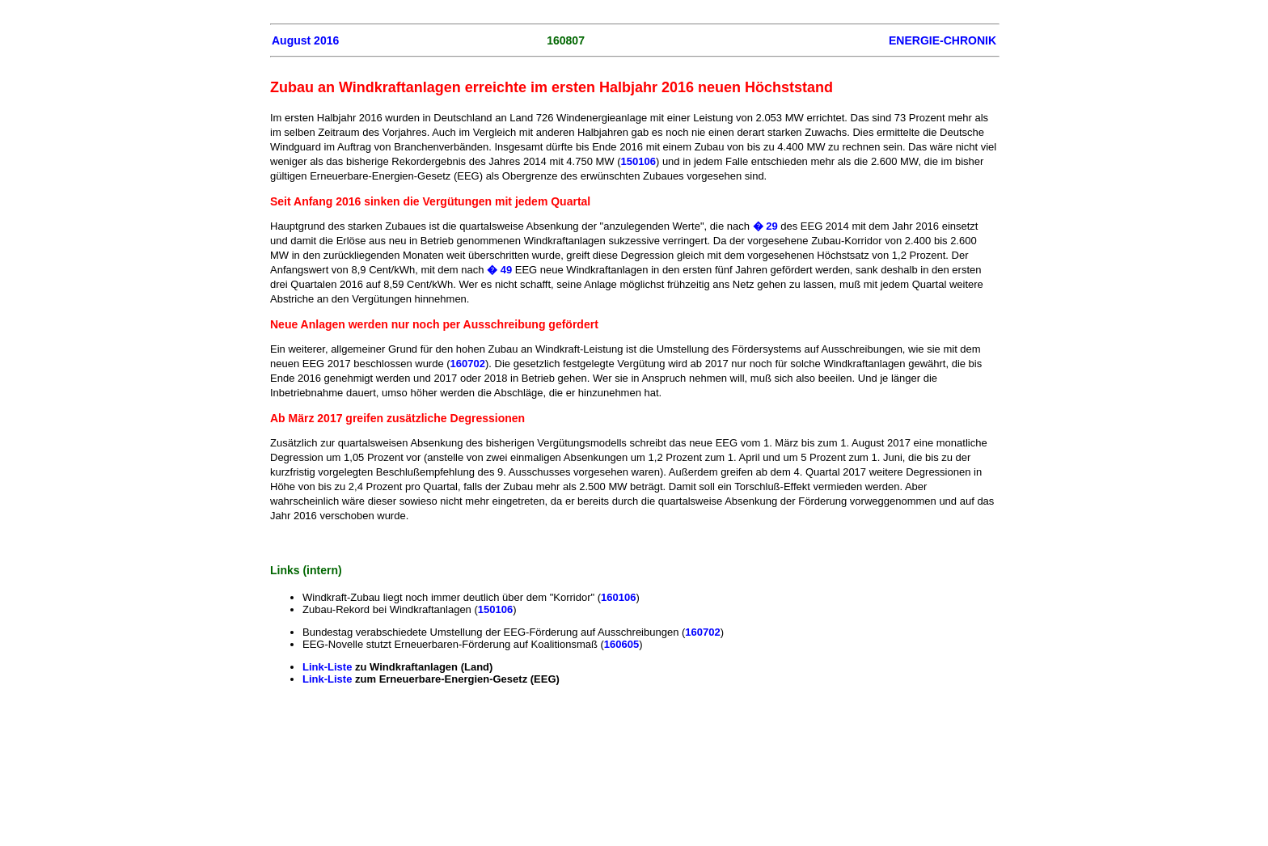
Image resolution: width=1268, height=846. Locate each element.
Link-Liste (328, 667)
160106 (618, 597)
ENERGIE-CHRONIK (942, 40)
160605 (621, 644)
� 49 (499, 270)
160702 (467, 363)
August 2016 (305, 40)
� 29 (767, 226)
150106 (638, 161)
